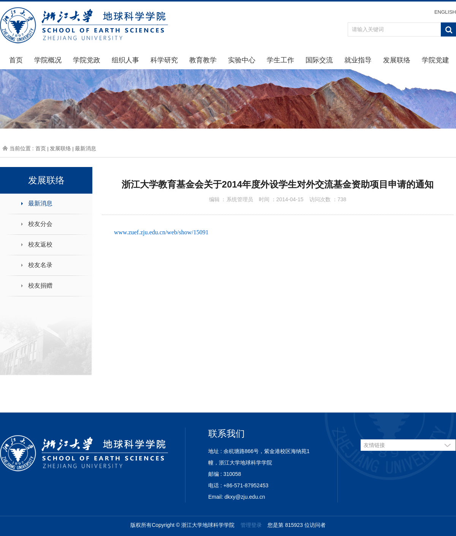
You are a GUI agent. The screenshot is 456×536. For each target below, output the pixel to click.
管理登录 (251, 525)
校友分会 (40, 224)
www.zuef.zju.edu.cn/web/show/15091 (161, 232)
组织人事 (125, 60)
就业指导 (358, 60)
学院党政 (86, 60)
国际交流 (319, 60)
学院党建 (435, 60)
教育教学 (203, 60)
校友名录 (40, 265)
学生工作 (280, 60)
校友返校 (40, 244)
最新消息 (85, 148)
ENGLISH (445, 12)
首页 (16, 60)
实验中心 (241, 60)
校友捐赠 (40, 285)
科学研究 (164, 60)
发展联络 (396, 60)
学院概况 (48, 60)
